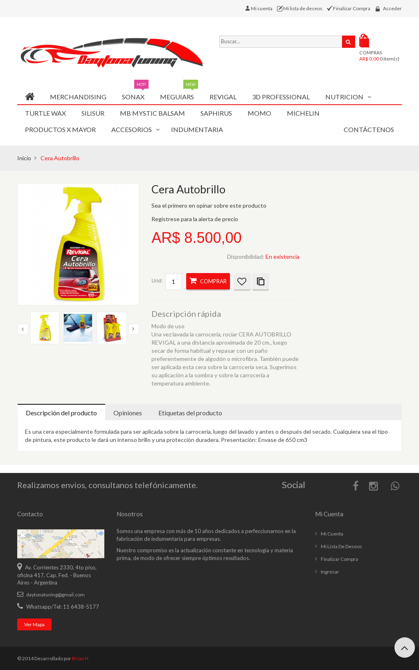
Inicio (24, 158)
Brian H (80, 658)
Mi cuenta (263, 8)
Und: (156, 281)
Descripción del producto (61, 413)
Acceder (392, 8)
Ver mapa (34, 624)
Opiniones (127, 413)
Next (133, 329)
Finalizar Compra (352, 8)
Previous (23, 329)
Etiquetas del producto (190, 413)
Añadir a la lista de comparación (260, 281)
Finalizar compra (339, 559)
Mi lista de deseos (303, 8)
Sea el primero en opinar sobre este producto (208, 205)
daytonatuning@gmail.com (55, 595)
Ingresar (330, 572)
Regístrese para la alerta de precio (194, 218)
